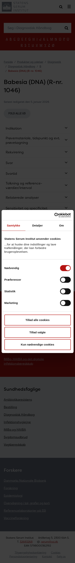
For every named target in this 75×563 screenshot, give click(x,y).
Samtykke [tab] (13, 225)
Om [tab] (61, 225)
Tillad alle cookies (37, 320)
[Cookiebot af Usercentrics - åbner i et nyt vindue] (54, 215)
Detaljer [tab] (37, 225)
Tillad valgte (37, 332)
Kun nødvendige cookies (37, 344)
